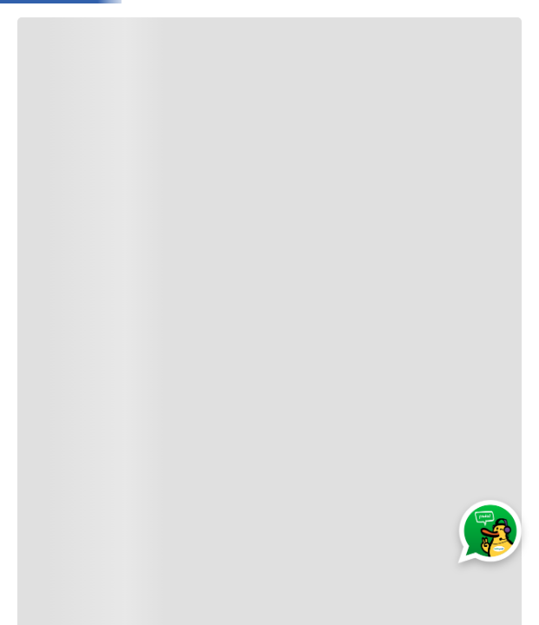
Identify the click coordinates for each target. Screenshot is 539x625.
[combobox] (269, 33)
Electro (320, 82)
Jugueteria (135, 82)
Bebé (204, 82)
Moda (260, 82)
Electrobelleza (404, 82)
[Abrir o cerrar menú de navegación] (47, 82)
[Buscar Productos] (249, 33)
